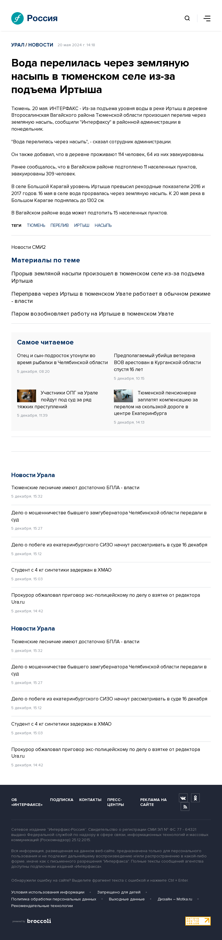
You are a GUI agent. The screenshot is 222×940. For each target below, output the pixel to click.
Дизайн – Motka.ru (175, 899)
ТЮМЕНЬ (36, 225)
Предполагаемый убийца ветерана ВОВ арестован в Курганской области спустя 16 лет (157, 362)
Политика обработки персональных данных (53, 899)
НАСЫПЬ (103, 225)
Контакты (90, 799)
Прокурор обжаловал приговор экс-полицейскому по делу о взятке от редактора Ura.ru (105, 598)
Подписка (61, 799)
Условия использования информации (47, 892)
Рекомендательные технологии (42, 905)
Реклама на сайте (153, 802)
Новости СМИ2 (28, 247)
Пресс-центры (115, 802)
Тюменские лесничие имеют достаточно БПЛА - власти (75, 488)
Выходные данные (127, 899)
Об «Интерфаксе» (26, 802)
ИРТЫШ (81, 225)
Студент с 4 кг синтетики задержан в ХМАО (61, 570)
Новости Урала (33, 475)
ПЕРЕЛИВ (60, 225)
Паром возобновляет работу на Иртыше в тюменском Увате (92, 313)
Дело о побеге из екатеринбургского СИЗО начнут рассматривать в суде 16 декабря (109, 545)
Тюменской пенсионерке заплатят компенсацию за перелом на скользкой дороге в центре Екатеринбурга (156, 403)
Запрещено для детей (118, 892)
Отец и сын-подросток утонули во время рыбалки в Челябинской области (62, 359)
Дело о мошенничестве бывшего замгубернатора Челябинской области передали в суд (109, 516)
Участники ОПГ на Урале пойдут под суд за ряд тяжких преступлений (57, 400)
